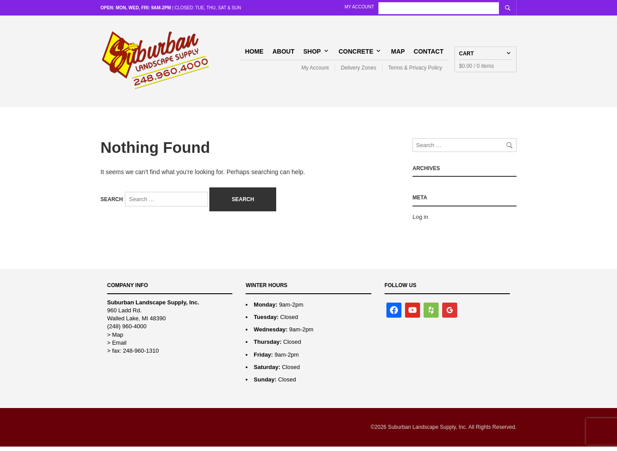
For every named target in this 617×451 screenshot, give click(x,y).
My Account (406, 6)
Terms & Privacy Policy (415, 70)
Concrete (356, 53)
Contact (428, 53)
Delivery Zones (358, 70)
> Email (117, 347)
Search (111, 204)
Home (254, 53)
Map (398, 53)
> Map (115, 339)
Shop (312, 53)
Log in (420, 221)
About (283, 53)
